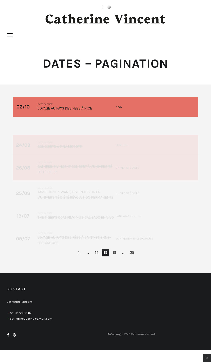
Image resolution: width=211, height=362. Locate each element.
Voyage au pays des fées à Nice (65, 108)
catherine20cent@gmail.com (31, 318)
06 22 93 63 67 (21, 313)
